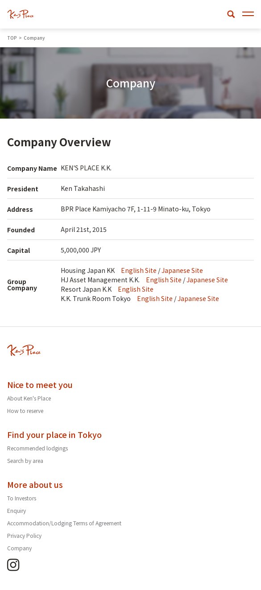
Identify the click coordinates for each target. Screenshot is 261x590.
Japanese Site (182, 270)
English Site (139, 270)
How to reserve (25, 410)
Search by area (25, 460)
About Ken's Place (29, 398)
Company (19, 548)
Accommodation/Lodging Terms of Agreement (64, 523)
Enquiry (16, 510)
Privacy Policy (24, 535)
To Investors (21, 498)
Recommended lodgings (37, 448)
